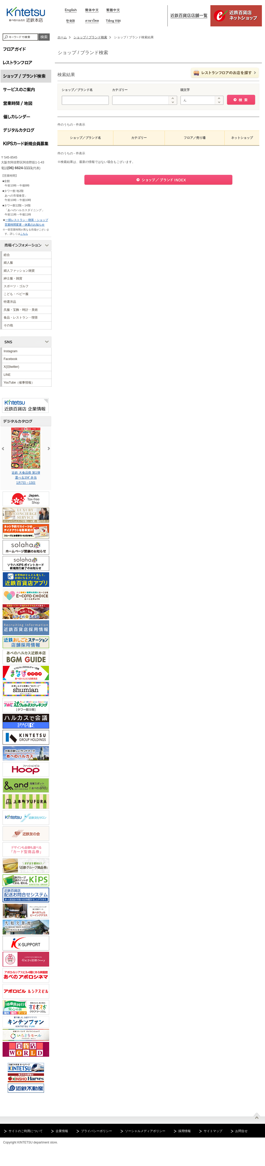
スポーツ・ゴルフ (16, 286)
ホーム (62, 37)
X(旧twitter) (11, 367)
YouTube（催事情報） (19, 382)
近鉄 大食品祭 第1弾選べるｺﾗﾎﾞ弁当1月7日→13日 (32, 456)
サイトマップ (213, 1131)
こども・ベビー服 (16, 294)
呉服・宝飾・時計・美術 (21, 310)
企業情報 (62, 1131)
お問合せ (241, 1131)
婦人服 (8, 262)
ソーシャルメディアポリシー (145, 1131)
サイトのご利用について (26, 1131)
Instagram (10, 351)
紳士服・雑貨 (13, 278)
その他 (8, 325)
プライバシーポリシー (96, 1131)
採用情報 (184, 1131)
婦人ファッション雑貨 (19, 270)
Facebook (10, 359)
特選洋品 (10, 302)
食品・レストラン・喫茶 (21, 317)
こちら (24, 233)
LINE (7, 375)
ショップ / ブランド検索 (90, 37)
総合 (7, 255)
